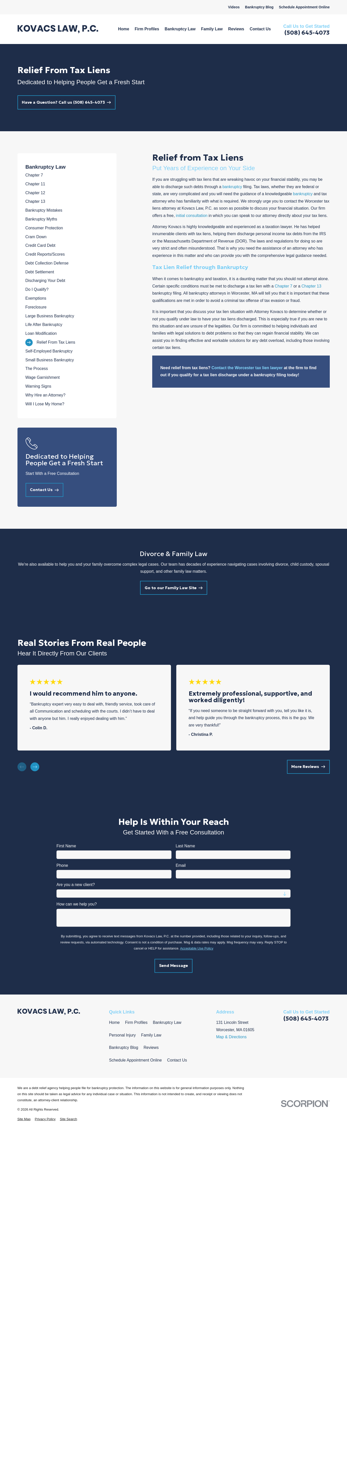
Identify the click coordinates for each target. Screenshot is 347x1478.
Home (114, 1022)
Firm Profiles (136, 1022)
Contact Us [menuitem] (260, 29)
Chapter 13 (311, 286)
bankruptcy (232, 187)
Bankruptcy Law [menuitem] (180, 29)
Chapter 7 (283, 286)
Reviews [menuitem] (236, 29)
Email (181, 865)
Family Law (151, 1035)
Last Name (185, 846)
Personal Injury (122, 1035)
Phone (62, 865)
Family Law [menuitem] (212, 29)
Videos (234, 7)
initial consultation (191, 215)
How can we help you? (76, 904)
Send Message (173, 965)
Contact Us (177, 1060)
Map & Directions (231, 1037)
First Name (66, 846)
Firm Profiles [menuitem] (147, 29)
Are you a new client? (75, 885)
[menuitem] (67, 175)
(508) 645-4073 (307, 32)
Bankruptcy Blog (259, 7)
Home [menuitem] (123, 29)
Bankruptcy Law (167, 1022)
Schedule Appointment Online (304, 7)
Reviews (151, 1047)
